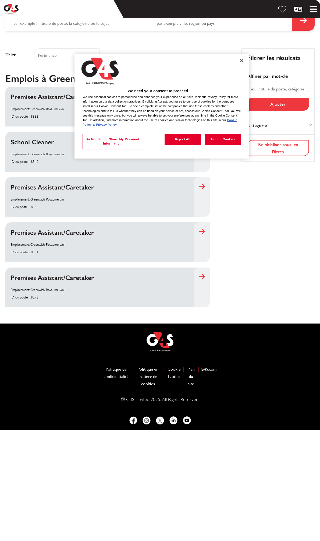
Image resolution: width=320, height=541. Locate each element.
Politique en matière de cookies (150, 487)
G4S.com (208, 479)
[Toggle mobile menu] (313, 9)
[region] (161, 106)
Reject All (182, 139)
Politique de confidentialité (116, 483)
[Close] (242, 60)
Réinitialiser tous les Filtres (278, 258)
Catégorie (257, 236)
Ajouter (278, 215)
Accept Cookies (223, 139)
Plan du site (191, 487)
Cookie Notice (174, 483)
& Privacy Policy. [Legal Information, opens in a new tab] (105, 124)
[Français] (299, 9)
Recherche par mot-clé (32, 127)
